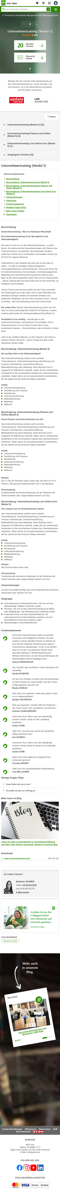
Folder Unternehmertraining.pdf (17, 858)
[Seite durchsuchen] (26, 9)
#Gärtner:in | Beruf (10, 941)
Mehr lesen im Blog (15, 211)
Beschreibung (12, 179)
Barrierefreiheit (23, 1132)
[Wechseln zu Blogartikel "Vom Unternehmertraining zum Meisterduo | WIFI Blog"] (44, 1038)
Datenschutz (44, 1129)
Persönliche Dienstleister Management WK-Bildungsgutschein (31, 15)
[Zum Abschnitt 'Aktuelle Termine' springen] (30, 45)
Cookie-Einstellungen (12, 1129)
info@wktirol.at (33, 1152)
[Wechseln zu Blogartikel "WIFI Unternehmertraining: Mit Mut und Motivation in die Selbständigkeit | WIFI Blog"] (49, 1037)
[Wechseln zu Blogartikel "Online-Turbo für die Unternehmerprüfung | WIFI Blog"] (51, 1036)
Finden (48, 9)
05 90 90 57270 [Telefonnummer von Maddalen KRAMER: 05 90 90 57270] (30, 885)
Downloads (11, 214)
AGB (55, 1129)
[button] (30, 125)
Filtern (51, 117)
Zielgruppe (11, 201)
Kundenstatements (15, 204)
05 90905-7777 (33, 1147)
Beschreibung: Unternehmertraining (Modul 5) (27, 182)
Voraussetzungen (14, 197)
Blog (18, 1040)
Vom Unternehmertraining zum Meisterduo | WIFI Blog (32, 1031)
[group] (29, 35)
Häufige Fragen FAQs (16, 207)
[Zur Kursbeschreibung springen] (30, 57)
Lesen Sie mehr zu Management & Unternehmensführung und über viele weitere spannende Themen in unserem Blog (29, 843)
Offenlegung (30, 1129)
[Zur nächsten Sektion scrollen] (30, 71)
